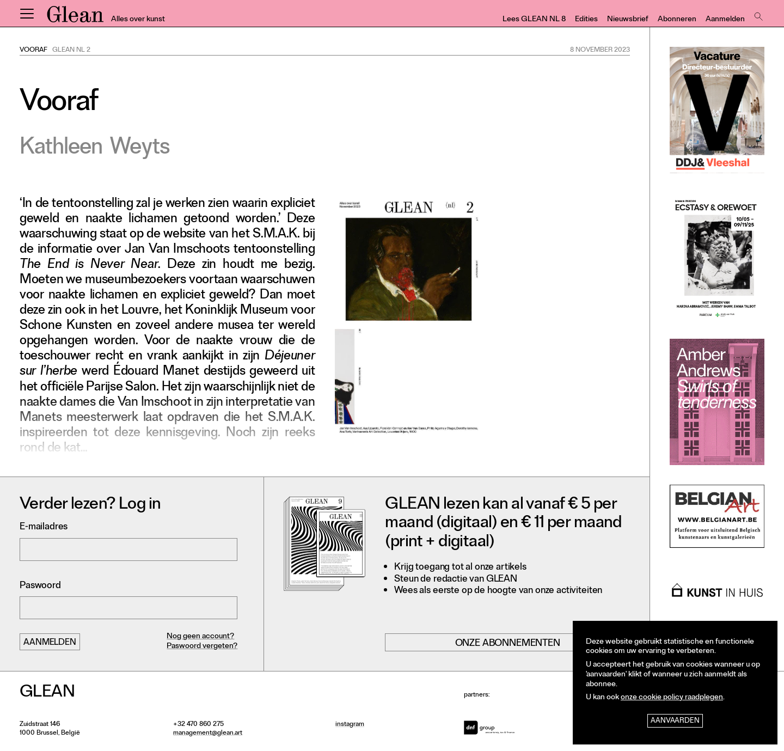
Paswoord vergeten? (202, 646)
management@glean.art (207, 733)
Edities (586, 20)
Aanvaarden (675, 721)
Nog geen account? (200, 637)
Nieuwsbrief (627, 20)
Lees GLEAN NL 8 (534, 20)
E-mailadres (44, 527)
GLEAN (75, 18)
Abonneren (677, 20)
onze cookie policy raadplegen (672, 698)
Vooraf (33, 50)
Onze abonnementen (507, 643)
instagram (349, 724)
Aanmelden (725, 20)
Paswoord (40, 586)
